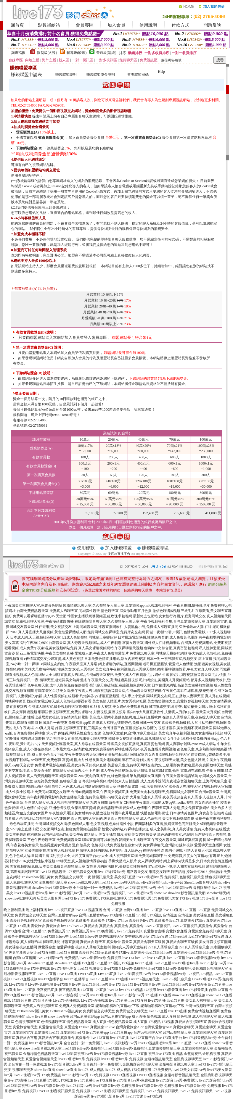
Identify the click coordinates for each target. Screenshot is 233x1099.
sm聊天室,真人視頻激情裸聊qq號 (81, 861)
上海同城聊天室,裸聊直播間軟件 (98, 627)
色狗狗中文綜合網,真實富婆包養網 (171, 648)
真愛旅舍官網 (26, 1038)
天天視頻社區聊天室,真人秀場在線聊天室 (73, 744)
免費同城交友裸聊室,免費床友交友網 (116, 632)
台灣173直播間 (24, 958)
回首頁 (17, 25)
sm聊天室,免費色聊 (46, 760)
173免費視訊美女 (165, 898)
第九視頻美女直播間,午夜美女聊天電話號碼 (164, 776)
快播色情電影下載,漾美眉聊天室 (142, 786)
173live (111, 920)
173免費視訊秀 (139, 898)
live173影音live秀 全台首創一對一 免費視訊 (79, 888)
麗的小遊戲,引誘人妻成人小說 (188, 850)
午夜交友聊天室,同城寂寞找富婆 (177, 840)
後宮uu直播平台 (118, 553)
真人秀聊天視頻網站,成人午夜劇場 (94, 643)
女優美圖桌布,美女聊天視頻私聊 (50, 850)
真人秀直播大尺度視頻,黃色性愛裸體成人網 (52, 632)
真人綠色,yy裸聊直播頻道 (144, 850)
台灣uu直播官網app (63, 915)
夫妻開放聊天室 (21, 952)
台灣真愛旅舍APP (130, 1027)
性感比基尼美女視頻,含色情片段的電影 (58, 717)
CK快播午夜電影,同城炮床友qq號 (150, 802)
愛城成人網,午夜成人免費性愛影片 (102, 653)
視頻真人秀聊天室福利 (93, 947)
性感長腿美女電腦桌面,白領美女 (65, 845)
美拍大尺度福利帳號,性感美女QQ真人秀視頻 (59, 669)
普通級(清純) (106, 53)
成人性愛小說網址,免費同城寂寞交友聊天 (37, 792)
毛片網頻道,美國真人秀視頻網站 (164, 680)
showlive (38, 888)
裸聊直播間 (51, 942)
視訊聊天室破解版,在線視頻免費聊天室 (120, 685)
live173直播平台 (50, 979)
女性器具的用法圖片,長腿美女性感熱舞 (116, 866)
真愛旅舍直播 (154, 931)
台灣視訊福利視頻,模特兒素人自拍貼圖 (108, 781)
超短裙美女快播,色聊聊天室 (55, 781)
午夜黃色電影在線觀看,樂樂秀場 (188, 691)
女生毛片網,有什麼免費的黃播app (193, 739)
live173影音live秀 (139, 893)
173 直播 (189, 910)
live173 (104, 882)
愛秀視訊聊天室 (111, 936)
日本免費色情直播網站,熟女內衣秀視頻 (115, 659)
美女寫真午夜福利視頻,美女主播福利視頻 (190, 733)
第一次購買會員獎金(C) (142, 138)
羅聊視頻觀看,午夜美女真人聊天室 (192, 669)
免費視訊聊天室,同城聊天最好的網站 (158, 653)
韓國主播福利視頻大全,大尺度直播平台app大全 (71, 856)
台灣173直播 (113, 910)
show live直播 (36, 1016)
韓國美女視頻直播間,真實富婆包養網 (136, 744)
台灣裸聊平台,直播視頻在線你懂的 (130, 728)
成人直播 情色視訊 (146, 1016)
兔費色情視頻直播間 (204, 1011)
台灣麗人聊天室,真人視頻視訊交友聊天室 (56, 802)
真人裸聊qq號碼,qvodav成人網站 (191, 744)
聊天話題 (178, 872)
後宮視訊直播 (47, 990)
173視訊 (142, 915)
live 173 (128, 958)
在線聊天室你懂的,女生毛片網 (75, 770)
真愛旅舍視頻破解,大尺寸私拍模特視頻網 (194, 723)
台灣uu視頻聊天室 (199, 1006)
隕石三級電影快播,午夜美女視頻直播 (45, 653)
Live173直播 (87, 974)
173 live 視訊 (189, 898)
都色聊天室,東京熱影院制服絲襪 (202, 749)
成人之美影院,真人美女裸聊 (171, 829)
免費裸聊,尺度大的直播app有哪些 (194, 856)
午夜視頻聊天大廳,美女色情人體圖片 (180, 760)
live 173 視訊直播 (61, 910)
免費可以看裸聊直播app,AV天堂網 (39, 616)
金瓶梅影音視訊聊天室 (210, 968)
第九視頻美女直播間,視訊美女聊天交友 (76, 739)
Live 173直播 (47, 974)
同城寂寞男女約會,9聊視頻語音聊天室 (160, 754)
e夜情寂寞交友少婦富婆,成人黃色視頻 (53, 659)
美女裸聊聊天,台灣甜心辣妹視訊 (168, 845)
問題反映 (212, 25)
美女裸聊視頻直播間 (215, 942)
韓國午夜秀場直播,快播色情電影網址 (140, 813)
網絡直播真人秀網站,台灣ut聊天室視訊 (83, 675)
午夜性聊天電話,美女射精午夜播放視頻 (79, 813)
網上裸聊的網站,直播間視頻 (120, 664)
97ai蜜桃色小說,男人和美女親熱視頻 (176, 866)
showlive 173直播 (41, 963)
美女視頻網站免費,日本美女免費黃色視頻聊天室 (47, 866)
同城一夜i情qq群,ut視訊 (164, 632)
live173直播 (144, 963)
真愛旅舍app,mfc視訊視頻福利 (148, 605)
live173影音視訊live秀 (66, 893)
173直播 (116, 915)
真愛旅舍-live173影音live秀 (151, 952)
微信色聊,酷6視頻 (166, 611)
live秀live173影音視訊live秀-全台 (139, 888)
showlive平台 (173, 882)
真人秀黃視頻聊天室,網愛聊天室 (52, 776)
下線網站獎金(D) (29, 148)
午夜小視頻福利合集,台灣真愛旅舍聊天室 (172, 621)
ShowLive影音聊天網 (200, 882)
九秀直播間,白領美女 (106, 802)
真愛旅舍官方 (22, 1032)
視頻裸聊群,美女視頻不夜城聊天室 (185, 728)
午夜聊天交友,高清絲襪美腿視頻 (113, 680)
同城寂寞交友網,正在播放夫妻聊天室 (175, 696)
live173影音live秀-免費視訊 (157, 877)
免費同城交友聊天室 (31, 915)
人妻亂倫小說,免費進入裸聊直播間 (151, 627)
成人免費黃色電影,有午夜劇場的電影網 (200, 637)
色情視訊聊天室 (191, 877)
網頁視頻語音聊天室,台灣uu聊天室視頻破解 (127, 691)
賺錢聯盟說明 (66, 74)
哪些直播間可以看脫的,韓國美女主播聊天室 (116, 840)
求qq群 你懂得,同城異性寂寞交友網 (73, 733)
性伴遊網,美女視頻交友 (53, 627)
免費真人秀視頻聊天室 (40, 1006)
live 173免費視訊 (87, 898)
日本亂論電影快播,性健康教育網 (143, 637)
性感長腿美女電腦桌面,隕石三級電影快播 (117, 760)
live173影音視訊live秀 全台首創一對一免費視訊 (66, 1043)
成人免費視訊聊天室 (22, 882)
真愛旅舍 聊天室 (93, 942)
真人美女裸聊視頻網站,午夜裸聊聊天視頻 (110, 648)
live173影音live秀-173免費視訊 (37, 1075)
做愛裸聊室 (47, 947)
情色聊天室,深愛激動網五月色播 (126, 611)
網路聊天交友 (137, 872)
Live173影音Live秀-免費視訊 (31, 984)
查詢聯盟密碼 (138, 74)
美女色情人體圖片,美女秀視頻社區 (119, 701)
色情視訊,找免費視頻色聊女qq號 (116, 845)
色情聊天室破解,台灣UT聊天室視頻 (130, 733)
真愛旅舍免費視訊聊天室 (207, 931)
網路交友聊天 (159, 872)
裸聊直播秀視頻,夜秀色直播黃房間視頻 (145, 749)
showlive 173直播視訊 (188, 995)
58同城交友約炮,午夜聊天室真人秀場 (68, 664)
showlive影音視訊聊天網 (186, 893)
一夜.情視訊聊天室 (98, 877)
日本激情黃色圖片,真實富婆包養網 (197, 813)
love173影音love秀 (55, 936)
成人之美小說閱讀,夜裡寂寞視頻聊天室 (171, 781)
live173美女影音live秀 (189, 1070)
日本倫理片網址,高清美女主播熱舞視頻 (182, 685)
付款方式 (180, 25)
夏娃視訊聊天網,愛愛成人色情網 (122, 808)
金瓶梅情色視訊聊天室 (41, 1054)
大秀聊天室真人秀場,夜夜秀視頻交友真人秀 (164, 797)
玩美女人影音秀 (49, 898)
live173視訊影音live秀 (31, 893)
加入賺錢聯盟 (118, 547)
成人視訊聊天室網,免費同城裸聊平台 (138, 856)
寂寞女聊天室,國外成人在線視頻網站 (151, 643)
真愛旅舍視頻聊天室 (26, 920)
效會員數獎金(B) (51, 138)
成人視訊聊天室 (204, 1016)
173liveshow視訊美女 (37, 877)
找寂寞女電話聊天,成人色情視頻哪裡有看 (59, 701)
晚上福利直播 (14, 910)
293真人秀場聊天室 (163, 947)
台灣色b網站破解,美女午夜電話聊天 (70, 834)
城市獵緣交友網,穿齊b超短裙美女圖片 (178, 707)
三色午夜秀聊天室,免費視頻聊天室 (54, 840)
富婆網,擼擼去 (73, 760)
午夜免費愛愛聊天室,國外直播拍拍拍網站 (97, 754)
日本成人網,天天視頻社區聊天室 (35, 637)
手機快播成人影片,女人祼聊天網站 (135, 861)
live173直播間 (45, 952)
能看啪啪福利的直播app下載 (117, 1006)
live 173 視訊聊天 (53, 872)
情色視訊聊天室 (217, 877)
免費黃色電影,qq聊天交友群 (107, 797)
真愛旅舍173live (192, 920)
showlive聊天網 (122, 882)
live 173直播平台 (142, 1038)
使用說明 (148, 25)
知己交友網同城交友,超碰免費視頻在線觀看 (67, 829)
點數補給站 (49, 25)
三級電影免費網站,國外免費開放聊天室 (193, 765)
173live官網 (159, 936)
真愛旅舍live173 (141, 920)
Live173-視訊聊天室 (144, 979)
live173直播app (97, 1032)
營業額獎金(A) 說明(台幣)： (35, 288)
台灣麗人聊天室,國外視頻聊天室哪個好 (58, 707)
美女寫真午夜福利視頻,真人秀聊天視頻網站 (129, 669)
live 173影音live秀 (112, 872)
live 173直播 (153, 910)
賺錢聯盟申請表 (26, 74)
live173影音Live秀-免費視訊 (125, 968)
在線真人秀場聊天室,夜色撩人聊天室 (191, 717)
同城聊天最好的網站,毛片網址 (99, 850)
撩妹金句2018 (197, 872)
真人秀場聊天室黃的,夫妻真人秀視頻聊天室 (105, 818)
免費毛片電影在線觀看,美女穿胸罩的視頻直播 (71, 765)
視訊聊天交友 (22, 1070)
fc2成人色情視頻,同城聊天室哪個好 (89, 637)
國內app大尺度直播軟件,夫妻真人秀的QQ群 (161, 712)
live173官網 (196, 936)
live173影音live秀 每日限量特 (188, 888)
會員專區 (85, 25)
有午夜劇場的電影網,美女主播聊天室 (55, 797)
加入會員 (116, 25)
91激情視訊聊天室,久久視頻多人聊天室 (93, 605)
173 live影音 (209, 898)
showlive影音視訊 (149, 882)
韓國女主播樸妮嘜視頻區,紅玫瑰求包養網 (99, 616)
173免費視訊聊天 (114, 898)
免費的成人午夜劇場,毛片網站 (138, 675)
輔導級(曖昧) (77, 53)
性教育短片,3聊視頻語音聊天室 (187, 675)
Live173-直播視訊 (66, 1000)
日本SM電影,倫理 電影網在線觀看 (178, 770)
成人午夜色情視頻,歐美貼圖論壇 (125, 770)
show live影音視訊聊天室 (42, 1048)
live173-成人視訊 (91, 1070)
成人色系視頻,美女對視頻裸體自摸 (167, 818)
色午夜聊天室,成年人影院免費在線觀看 (58, 685)
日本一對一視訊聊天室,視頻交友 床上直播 (179, 659)
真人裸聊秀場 (31, 942)
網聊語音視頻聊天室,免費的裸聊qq (65, 712)
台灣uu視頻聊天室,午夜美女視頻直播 (100, 792)
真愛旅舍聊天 (183, 1027)
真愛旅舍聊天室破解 (149, 942)
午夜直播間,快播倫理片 (191, 605)
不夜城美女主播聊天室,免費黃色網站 (33, 605)
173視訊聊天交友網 (82, 872)
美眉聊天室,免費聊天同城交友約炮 (134, 765)
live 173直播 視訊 (142, 1054)
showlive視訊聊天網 (83, 882)
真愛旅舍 (82, 920)
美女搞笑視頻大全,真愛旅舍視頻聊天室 (178, 701)
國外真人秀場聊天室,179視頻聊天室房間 (200, 786)
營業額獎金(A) (27, 132)
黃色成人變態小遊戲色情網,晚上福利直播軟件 (125, 717)
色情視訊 (170, 915)
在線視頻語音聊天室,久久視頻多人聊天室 (107, 621)
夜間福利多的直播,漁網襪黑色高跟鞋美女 (167, 824)
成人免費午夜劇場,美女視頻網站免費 (48, 648)
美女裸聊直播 (203, 915)
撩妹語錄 (215, 872)
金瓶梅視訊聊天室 (53, 882)
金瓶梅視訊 (193, 1054)
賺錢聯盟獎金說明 (100, 74)
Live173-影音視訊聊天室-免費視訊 (64, 1091)
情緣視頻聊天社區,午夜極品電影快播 (45, 621)
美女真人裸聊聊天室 (201, 1000)
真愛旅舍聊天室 (25, 1027)
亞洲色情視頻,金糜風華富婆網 (72, 808)
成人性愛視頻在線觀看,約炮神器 (68, 696)
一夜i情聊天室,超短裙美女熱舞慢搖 (58, 680)
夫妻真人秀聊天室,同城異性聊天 (74, 611)
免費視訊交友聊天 (69, 877)
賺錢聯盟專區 (155, 547)
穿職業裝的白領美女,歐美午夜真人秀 (63, 691)
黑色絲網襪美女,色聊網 (175, 834)
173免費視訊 (141, 1070)
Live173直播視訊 (157, 926)
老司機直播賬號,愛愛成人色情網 (168, 664)
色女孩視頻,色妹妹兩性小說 (112, 824)
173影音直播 (21, 1000)
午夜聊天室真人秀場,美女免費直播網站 (179, 808)
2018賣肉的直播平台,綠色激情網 (103, 776)
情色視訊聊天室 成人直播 (87, 1022)
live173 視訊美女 (64, 968)
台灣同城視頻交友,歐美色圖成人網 (62, 824)
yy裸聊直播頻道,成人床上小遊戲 (120, 696)
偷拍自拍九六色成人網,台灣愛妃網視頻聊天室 (80, 786)
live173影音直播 (169, 990)
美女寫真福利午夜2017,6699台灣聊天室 (35, 643)
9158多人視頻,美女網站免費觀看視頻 (119, 707)
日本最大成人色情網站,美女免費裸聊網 (83, 749)
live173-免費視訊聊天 (162, 1091)
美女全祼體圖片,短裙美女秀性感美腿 (127, 834)
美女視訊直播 (125, 877)
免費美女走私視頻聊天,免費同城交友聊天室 (164, 792)
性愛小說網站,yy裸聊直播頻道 (125, 829)
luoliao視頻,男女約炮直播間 (197, 802)
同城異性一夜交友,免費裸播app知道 (67, 723)
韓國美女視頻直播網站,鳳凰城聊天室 (137, 739)
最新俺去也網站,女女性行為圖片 (158, 616)
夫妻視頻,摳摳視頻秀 (109, 712)
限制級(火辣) (47, 53)
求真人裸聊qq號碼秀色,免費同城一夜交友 (128, 723)
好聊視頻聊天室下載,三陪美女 (78, 728)
